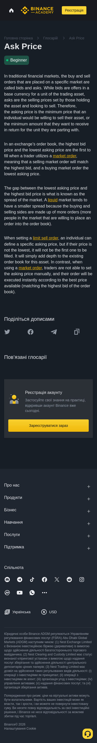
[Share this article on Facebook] (30, 332)
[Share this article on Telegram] (54, 332)
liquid (52, 200)
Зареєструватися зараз (48, 426)
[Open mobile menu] (92, 10)
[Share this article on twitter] (7, 332)
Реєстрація (74, 10)
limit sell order (45, 238)
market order (64, 156)
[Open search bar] (57, 10)
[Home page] (37, 10)
